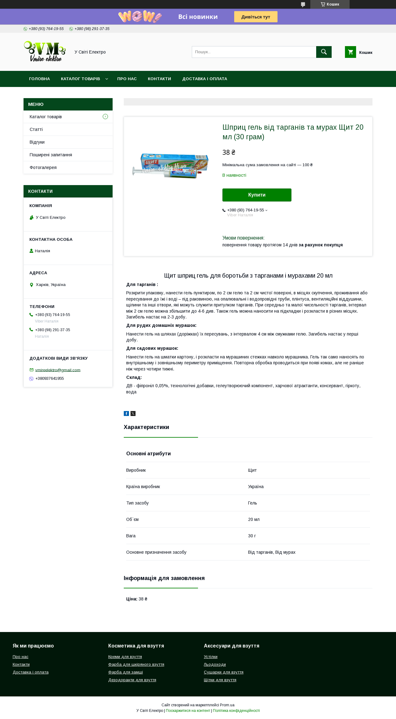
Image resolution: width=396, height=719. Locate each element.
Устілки (210, 656)
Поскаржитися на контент (188, 710)
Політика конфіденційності (236, 710)
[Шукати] (324, 52)
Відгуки (37, 142)
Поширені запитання (51, 154)
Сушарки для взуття (223, 672)
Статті (36, 129)
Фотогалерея (43, 167)
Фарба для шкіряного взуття (136, 664)
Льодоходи (215, 664)
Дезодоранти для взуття (132, 680)
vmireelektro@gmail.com (57, 369)
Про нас (127, 78)
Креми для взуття (125, 656)
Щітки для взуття (220, 680)
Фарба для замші (125, 672)
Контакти (159, 78)
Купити (257, 194)
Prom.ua (227, 705)
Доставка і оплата (204, 78)
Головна (39, 78)
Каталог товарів (80, 78)
